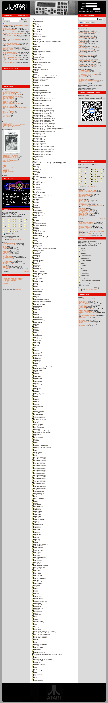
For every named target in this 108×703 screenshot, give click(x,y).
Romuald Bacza (83, 201)
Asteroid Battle (37, 511)
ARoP (34, 490)
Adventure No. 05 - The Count (41, 115)
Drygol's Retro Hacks (8, 171)
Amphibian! (36, 327)
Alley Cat (35, 276)
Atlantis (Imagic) (37, 606)
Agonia (35, 174)
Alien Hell (35, 263)
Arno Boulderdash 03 (39, 460)
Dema (92, 22)
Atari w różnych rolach (85, 321)
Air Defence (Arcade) (38, 182)
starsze (27, 119)
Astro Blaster (36, 526)
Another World (37, 370)
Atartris (35, 591)
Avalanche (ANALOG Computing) (42, 659)
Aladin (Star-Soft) (37, 215)
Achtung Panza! (37, 59)
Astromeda (36, 536)
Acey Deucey (36, 56)
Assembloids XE (37, 506)
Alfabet (35, 227)
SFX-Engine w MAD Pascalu (10, 91)
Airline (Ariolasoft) (38, 197)
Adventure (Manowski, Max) (40, 105)
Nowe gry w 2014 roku (9, 112)
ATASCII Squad (37, 596)
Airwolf (35, 205)
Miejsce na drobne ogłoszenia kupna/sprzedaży (91, 231)
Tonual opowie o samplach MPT (11, 44)
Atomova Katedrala (38, 623)
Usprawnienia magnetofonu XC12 (12, 94)
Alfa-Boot (35, 230)
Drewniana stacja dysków (9, 52)
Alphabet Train (37, 293)
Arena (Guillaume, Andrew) (40, 431)
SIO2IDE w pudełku (84, 322)
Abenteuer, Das (37, 34)
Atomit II (35, 618)
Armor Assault (37, 452)
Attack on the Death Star (39, 636)
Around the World (38, 493)
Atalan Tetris (36, 549)
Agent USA (36, 172)
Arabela (35, 403)
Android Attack (37, 338)
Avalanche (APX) (37, 661)
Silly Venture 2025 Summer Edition (12, 57)
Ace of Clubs (36, 54)
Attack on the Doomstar (39, 637)
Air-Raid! (35, 199)
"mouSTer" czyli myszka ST (86, 223)
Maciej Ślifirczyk (83, 212)
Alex (34, 222)
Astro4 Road (36, 531)
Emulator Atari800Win (8, 123)
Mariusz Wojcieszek (84, 200)
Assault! (35, 503)
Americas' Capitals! (38, 320)
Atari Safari (36, 572)
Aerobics (35, 159)
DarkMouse (82, 325)
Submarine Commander (9, 244)
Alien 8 (35, 241)
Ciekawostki (82, 42)
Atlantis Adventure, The (39, 601)
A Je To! (35, 23)
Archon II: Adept (7, 256)
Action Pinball (37, 66)
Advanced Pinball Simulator (40, 85)
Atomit (34, 616)
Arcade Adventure (38, 411)
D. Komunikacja (84, 275)
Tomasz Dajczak (83, 193)
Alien (34, 240)
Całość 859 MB (84, 285)
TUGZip (19, 239)
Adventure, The (37, 138)
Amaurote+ (36, 309)
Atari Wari (35, 580)
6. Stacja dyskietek (85, 260)
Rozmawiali (81, 189)
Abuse (34, 44)
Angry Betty (36, 357)
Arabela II (35, 404)
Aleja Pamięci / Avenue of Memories (88, 62)
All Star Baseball (37, 274)
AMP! (34, 325)
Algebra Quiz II (37, 235)
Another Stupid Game (39, 368)
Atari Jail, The (36, 562)
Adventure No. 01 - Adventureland (42, 108)
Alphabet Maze (37, 291)
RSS (26, 21)
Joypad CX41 (6, 28)
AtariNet (35, 586)
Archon (5, 260)
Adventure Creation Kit (39, 95)
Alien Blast (36, 253)
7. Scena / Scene (83, 78)
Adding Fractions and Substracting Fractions (45, 75)
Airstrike (35, 200)
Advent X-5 (36, 87)
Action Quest (36, 67)
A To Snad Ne (36, 26)
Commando (6, 250)
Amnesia (35, 324)
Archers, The (36, 421)
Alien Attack (36, 246)
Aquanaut (35, 399)
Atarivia (35, 588)
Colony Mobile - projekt (9, 282)
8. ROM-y (82, 265)
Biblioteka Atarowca (7, 129)
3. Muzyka (82, 253)
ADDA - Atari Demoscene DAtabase (88, 164)
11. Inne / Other (83, 83)
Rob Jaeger (82, 208)
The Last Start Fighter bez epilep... (88, 50)
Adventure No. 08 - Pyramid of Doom (43, 120)
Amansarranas (37, 306)
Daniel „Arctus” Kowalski (85, 198)
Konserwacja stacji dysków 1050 (11, 96)
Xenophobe (6, 252)
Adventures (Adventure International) (43, 146)
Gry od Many (82, 52)
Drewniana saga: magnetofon (11, 29)
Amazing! (35, 316)
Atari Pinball (36, 568)
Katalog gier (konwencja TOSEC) (11, 236)
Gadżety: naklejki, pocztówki (86, 228)
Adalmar (35, 72)
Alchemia (35, 218)
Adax (34, 74)
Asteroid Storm (37, 516)
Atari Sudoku (36, 573)
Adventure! (36, 88)
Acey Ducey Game (38, 57)
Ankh (34, 365)
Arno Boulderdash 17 (39, 483)
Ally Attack (36, 279)
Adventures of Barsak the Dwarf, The (43, 148)
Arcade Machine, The (38, 417)
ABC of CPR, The (37, 29)
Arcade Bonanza (37, 414)
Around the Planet (38, 491)
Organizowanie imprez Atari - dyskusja (12, 278)
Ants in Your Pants (38, 385)
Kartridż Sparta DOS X (9, 93)
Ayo (34, 675)
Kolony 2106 (6, 255)
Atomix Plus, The (37, 621)
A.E (34, 157)
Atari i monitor (7, 116)
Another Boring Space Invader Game (43, 367)
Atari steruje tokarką (84, 324)
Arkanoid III (36, 449)
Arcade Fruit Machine (39, 416)
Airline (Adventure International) (42, 195)
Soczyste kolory (83, 319)
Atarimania (6, 169)
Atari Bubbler (36, 554)
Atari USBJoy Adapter (84, 225)
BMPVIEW (6, 110)
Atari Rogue (36, 570)
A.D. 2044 (35, 70)
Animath (35, 363)
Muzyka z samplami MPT (9, 42)
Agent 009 (35, 168)
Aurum (35, 650)
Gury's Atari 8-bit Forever (9, 167)
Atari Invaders (37, 560)
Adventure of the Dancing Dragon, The (43, 131)
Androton (35, 345)
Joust (4, 248)
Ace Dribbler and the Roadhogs (41, 51)
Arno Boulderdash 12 (39, 475)
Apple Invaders (37, 388)
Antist (34, 380)
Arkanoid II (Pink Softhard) (40, 445)
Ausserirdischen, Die (38, 652)
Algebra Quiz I (37, 233)
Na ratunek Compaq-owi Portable (12, 39)
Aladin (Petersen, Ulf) (39, 214)
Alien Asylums (37, 245)
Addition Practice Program (40, 79)
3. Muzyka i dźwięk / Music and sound (89, 73)
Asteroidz (35, 522)
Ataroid (35, 590)
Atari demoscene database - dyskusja (12, 279)
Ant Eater (35, 371)
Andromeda (36, 342)
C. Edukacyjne (84, 273)
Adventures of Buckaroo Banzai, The (43, 149)
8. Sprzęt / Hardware (84, 79)
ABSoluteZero (37, 43)
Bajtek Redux (6, 161)
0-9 (4, 219)
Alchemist (35, 220)
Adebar (35, 82)
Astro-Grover (36, 534)
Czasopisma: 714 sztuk (9, 154)
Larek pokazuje (7, 102)
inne (16, 231)
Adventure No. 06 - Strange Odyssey (43, 116)
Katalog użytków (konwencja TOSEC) (88, 288)
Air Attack (35, 176)
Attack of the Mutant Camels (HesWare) (43, 631)
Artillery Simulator (38, 498)
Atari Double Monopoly (39, 557)
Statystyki (5, 283)
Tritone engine (7, 113)
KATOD (81, 199)
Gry (82, 22)
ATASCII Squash (37, 598)
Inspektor (5, 267)
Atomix (35, 619)
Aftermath (35, 166)
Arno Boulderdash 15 (39, 480)
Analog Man (36, 334)
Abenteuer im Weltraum (39, 36)
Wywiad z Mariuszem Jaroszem (87, 190)
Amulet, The (36, 329)
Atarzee (35, 595)
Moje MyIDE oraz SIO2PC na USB (88, 312)
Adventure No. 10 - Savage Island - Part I (44, 123)
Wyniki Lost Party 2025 (9, 62)
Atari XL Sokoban (37, 581)
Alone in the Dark (37, 281)
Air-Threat (35, 204)
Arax (34, 409)
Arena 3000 (36, 429)
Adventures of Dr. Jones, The (41, 153)
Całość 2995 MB (8, 233)
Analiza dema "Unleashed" (10, 37)
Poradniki (5, 89)
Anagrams (35, 332)
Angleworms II (37, 355)
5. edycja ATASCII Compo (10, 43)
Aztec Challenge (37, 680)
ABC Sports (36, 31)
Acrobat (35, 61)
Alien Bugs (36, 255)
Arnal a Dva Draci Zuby (39, 453)
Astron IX (35, 537)
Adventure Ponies (38, 134)
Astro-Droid (36, 532)
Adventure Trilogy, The (39, 139)
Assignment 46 (37, 508)
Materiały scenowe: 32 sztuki (10, 155)
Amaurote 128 (36, 311)
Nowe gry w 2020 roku (9, 98)
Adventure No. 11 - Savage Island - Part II (44, 125)
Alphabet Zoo (36, 294)
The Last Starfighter (8, 261)
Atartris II (35, 593)
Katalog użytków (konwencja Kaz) (87, 241)
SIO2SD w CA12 (83, 302)
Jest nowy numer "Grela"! (9, 32)
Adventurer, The (37, 144)
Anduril (35, 348)
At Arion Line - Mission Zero (40, 544)
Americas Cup (37, 322)
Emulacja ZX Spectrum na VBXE (11, 103)
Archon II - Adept (37, 424)
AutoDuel (35, 656)
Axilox (34, 672)
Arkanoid (35, 444)
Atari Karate (36, 563)
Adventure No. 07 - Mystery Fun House (43, 118)
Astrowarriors (36, 540)
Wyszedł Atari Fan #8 (8, 56)
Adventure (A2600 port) (39, 90)
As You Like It (36, 499)
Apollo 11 (35, 386)
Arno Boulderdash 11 (39, 473)
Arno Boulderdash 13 (39, 476)
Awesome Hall (37, 670)
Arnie (34, 455)
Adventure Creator (38, 97)
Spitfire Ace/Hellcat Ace (9, 257)
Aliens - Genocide (38, 270)
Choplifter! (6, 247)
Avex (34, 665)
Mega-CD (81, 45)
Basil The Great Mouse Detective (11, 263)
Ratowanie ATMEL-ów (85, 303)
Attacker (35, 639)
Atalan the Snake (37, 550)
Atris (34, 626)
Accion (35, 49)
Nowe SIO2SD (83, 301)
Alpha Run (36, 284)
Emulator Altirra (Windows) (10, 126)
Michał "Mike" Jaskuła (84, 195)
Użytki (87, 22)
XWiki (4, 166)
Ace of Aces (36, 52)
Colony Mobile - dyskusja (9, 280)
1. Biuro (82, 248)
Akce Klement (36, 209)
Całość (6, 239)
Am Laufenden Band (38, 304)
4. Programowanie (85, 255)
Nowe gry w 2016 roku (9, 105)
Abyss (34, 48)
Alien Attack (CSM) (38, 250)
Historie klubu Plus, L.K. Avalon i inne (13, 33)
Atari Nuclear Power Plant (40, 565)
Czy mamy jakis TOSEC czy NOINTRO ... (90, 30)
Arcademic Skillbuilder (39, 419)
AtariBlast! (36, 585)
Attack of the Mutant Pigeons (41, 634)
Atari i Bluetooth (83, 298)
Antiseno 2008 (37, 378)
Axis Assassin (37, 674)
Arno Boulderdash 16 (39, 481)
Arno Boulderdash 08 (39, 468)
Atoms (34, 624)
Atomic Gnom (36, 614)
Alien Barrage (36, 252)
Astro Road (36, 529)
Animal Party (36, 358)
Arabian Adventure (38, 406)
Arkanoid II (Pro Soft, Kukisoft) (41, 447)
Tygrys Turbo (82, 307)
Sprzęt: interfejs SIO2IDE (85, 233)
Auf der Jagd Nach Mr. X (39, 644)
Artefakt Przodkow (38, 495)
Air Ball (35, 179)
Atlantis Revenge (37, 608)
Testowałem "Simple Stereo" (86, 308)
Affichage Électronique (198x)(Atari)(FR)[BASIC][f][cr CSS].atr (50, 162)
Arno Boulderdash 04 (39, 462)
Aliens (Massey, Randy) (39, 273)
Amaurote (35, 307)
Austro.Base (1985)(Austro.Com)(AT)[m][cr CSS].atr (47, 654)
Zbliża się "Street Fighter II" (10, 53)
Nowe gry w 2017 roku (9, 101)
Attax (34, 642)
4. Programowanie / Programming (88, 74)
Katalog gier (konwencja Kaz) (10, 212)
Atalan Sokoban (37, 547)
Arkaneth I (35, 440)
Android (35, 337)
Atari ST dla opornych (9, 111)
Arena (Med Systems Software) (41, 432)
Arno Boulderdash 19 (39, 486)
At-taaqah (35, 627)
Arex (34, 435)
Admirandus (36, 84)
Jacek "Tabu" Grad (84, 209)
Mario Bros (6, 251)
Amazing (35, 314)
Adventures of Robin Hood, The (41, 154)
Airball (34, 194)
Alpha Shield (36, 286)
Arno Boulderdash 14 (39, 478)
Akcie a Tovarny (37, 212)
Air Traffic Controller (38, 192)
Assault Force (36, 504)
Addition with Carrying (39, 80)
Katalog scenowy (83, 167)
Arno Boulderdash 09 (39, 470)
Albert (34, 217)
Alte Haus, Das (37, 298)
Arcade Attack (37, 412)
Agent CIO (35, 171)
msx (97, 176)
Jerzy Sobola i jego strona (86, 57)
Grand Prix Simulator (8, 268)
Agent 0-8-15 (36, 169)
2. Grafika (82, 250)
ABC (34, 28)
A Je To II (35, 24)
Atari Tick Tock (37, 575)
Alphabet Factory (37, 289)
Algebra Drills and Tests (39, 232)
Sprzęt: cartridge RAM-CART (86, 230)
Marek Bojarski (83, 214)
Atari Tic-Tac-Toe (37, 577)
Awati (34, 669)
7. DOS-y (82, 263)
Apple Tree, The (37, 394)
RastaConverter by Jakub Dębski (87, 32)
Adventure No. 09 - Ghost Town (41, 121)
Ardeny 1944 (36, 426)
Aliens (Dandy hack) (38, 271)
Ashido (35, 501)
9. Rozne (82, 268)
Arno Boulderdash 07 (39, 467)
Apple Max (36, 389)
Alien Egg (35, 258)
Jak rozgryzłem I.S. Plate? (10, 35)
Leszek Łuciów (83, 204)
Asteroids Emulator (38, 519)
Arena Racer (36, 434)
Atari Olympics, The (38, 567)
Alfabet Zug (36, 228)
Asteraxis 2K (36, 509)
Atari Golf (35, 559)
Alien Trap (35, 266)
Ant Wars (35, 373)
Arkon (34, 450)
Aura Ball (35, 645)
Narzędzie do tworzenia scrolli (11, 92)
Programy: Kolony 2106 (85, 226)
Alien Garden (36, 261)
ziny (92, 184)
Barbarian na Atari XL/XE (85, 35)
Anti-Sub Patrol (37, 381)
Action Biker (36, 64)
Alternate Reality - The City (40, 299)
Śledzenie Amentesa (84, 203)
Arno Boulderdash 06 (39, 465)
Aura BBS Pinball (37, 647)
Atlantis (35, 600)
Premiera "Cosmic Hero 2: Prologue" (12, 49)
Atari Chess (36, 555)
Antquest (35, 383)
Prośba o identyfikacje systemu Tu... (88, 65)
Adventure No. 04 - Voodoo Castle (42, 113)
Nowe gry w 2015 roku (9, 106)
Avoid (34, 667)
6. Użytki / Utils (83, 76)
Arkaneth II (36, 442)
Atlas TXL (35, 609)
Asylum (35, 542)
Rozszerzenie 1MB (84, 310)
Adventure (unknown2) (39, 143)
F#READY (82, 196)
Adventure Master (38, 107)
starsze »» (26, 64)
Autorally (35, 657)
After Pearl (36, 164)
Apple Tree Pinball (38, 393)
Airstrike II (35, 202)
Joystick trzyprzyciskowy (85, 311)
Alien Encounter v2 (38, 260)
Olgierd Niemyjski (83, 215)
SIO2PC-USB (82, 300)
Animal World (36, 360)
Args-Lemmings (37, 437)
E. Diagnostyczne (84, 278)
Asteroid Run (36, 514)
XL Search (6, 172)
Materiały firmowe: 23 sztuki (10, 157)
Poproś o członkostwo (95, 11)
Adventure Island (37, 103)
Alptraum (35, 296)
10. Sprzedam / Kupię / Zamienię (87, 81)
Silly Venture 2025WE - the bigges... (88, 47)
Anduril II (35, 350)
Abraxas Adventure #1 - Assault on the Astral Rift (46, 41)
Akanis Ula (36, 207)
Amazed (35, 312)
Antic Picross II (37, 376)
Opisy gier (5, 242)
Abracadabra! (36, 39)
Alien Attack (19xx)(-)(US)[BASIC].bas (45, 248)
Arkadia (35, 439)
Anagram (35, 330)
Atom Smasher (37, 611)
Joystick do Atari (83, 306)
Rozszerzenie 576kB (84, 317)
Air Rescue (36, 187)
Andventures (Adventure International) (43, 352)
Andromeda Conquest (39, 343)
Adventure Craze (37, 93)
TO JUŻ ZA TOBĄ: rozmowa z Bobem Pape (90, 205)
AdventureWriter (37, 156)
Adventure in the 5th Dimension (41, 100)
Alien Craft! (36, 256)
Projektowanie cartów (84, 305)
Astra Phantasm (37, 524)
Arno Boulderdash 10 (39, 472)
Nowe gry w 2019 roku (9, 100)
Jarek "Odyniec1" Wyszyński (86, 213)
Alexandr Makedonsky (39, 223)
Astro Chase (36, 527)
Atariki (5, 165)
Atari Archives (6, 170)
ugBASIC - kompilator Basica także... (88, 60)
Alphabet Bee (36, 288)
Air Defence (36, 181)
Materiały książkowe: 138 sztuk (11, 156)
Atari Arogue (36, 552)
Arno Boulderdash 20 (39, 488)
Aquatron (35, 401)
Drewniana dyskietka (8, 47)
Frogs (4, 246)
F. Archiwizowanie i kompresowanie (89, 280)
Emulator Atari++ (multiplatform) (11, 125)
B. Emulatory (83, 270)
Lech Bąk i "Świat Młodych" (86, 194)
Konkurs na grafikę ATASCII (86, 55)
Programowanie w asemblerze (87, 37)
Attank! (35, 641)
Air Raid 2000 (36, 186)
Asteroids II (36, 521)
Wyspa (5, 258)
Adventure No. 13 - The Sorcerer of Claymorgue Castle (48, 128)
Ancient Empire (37, 335)
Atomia (35, 613)
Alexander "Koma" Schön (85, 210)
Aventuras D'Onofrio (38, 664)
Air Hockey (36, 184)
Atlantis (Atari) (37, 603)
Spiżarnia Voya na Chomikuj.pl (11, 160)
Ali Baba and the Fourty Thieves (41, 236)
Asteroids (35, 517)
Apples (35, 396)
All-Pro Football (37, 278)
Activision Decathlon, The (40, 69)
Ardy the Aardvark (38, 427)
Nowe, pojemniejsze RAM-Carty (87, 222)
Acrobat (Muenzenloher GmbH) (41, 62)
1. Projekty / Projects (84, 70)
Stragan (80, 221)
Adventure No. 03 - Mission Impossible (43, 112)
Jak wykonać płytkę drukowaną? (87, 315)
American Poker (37, 319)
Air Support (36, 191)
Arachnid (35, 407)
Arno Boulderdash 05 (39, 463)
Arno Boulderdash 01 (39, 457)
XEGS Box (82, 320)
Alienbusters (36, 268)
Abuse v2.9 (36, 46)
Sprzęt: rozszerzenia (84, 227)
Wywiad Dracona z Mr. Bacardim (87, 191)
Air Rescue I (36, 189)
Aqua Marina (36, 398)
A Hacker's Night (37, 21)
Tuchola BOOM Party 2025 (10, 59)
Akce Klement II (37, 210)
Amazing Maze (37, 317)
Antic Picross (36, 375)
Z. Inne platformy (84, 283)
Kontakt (4, 175)
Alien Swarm (36, 265)
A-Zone (35, 677)
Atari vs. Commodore (39, 578)
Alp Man (35, 283)
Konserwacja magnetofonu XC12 (11, 97)
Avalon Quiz (36, 662)
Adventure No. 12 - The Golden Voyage (43, 126)
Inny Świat (6, 266)
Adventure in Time (38, 102)
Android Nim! (36, 340)
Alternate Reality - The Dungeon (41, 301)
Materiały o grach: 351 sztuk (10, 159)
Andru (34, 347)
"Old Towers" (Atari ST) (9, 243)
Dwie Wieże (6, 262)
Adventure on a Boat (38, 133)
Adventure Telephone (39, 136)
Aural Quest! (36, 649)
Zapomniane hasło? (83, 11)
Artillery (35, 496)
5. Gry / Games (83, 75)
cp (102, 169)
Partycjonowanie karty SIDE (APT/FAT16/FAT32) (15, 107)
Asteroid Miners (37, 513)
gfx (103, 171)
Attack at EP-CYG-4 (38, 629)
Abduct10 (35, 33)
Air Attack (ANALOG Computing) (42, 177)
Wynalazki (81, 297)
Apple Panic (36, 391)
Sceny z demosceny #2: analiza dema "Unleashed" (16, 25)
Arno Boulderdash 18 (39, 485)
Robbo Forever (7, 253)
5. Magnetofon (84, 258)
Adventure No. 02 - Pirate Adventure (43, 110)
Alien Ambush (37, 243)
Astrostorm (36, 539)
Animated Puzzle (37, 362)
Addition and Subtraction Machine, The (43, 77)
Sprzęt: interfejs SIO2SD (85, 235)
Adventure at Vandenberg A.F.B (41, 92)
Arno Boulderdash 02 (39, 458)
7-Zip (16, 239)
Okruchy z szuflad (8, 48)
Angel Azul (36, 353)
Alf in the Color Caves (39, 225)
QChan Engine (7, 115)
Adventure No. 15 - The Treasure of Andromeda (46, 130)
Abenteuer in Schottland (39, 38)
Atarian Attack (37, 583)
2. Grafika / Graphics (84, 71)
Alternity (35, 302)
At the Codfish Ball (38, 545)
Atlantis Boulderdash (38, 605)
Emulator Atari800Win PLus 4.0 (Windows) (14, 124)
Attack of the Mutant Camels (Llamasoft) (44, 632)
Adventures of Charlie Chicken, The (42, 151)
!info (92, 174)
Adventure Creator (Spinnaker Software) (44, 98)
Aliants (35, 238)
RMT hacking (82, 40)
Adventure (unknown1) (39, 141)
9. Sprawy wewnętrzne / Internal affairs (89, 80)
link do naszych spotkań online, (87, 97)
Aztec (34, 679)
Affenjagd (35, 161)
